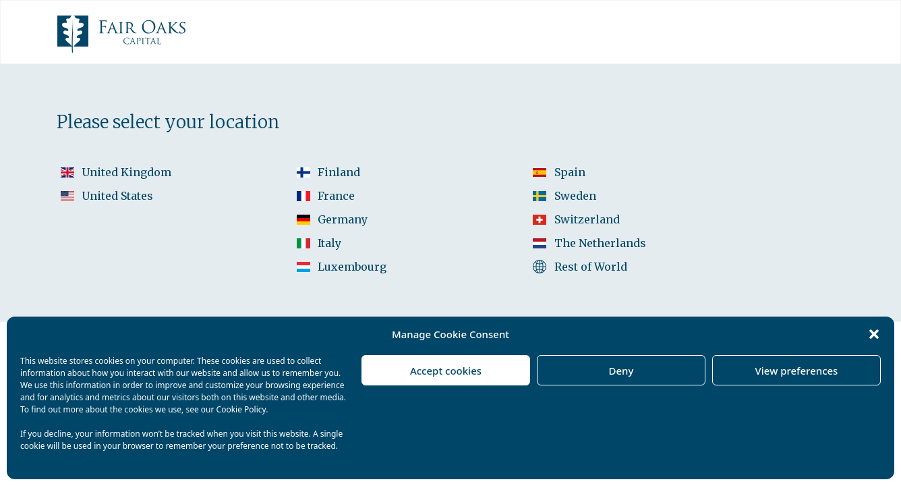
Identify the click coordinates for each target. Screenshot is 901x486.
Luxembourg (352, 266)
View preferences (796, 370)
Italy (329, 243)
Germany (343, 219)
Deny (621, 370)
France (336, 195)
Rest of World (590, 266)
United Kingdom (126, 172)
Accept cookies (446, 370)
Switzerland (587, 219)
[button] (874, 334)
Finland (339, 172)
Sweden (575, 195)
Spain (569, 172)
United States (117, 195)
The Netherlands (600, 243)
